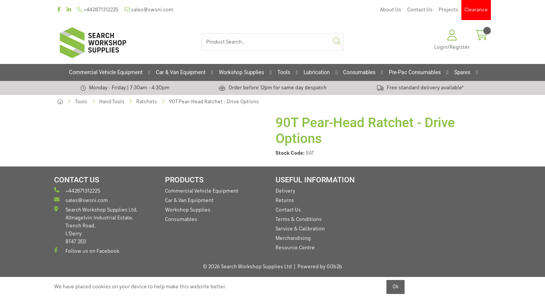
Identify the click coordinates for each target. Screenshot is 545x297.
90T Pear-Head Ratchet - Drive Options (214, 101)
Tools (283, 72)
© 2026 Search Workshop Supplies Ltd (247, 266)
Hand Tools (112, 101)
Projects (448, 9)
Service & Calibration (300, 229)
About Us (390, 9)
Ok (395, 286)
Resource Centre (295, 247)
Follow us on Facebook (86, 250)
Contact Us (420, 9)
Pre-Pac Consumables (415, 72)
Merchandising (293, 238)
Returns (285, 200)
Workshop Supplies (241, 72)
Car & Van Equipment (181, 72)
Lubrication (317, 72)
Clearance (476, 9)
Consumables (359, 72)
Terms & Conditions (299, 219)
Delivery (285, 191)
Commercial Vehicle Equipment (105, 72)
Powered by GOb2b (319, 266)
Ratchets (146, 101)
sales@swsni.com (149, 9)
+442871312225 (97, 9)
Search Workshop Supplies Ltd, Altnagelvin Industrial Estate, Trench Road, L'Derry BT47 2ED (95, 225)
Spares (462, 72)
